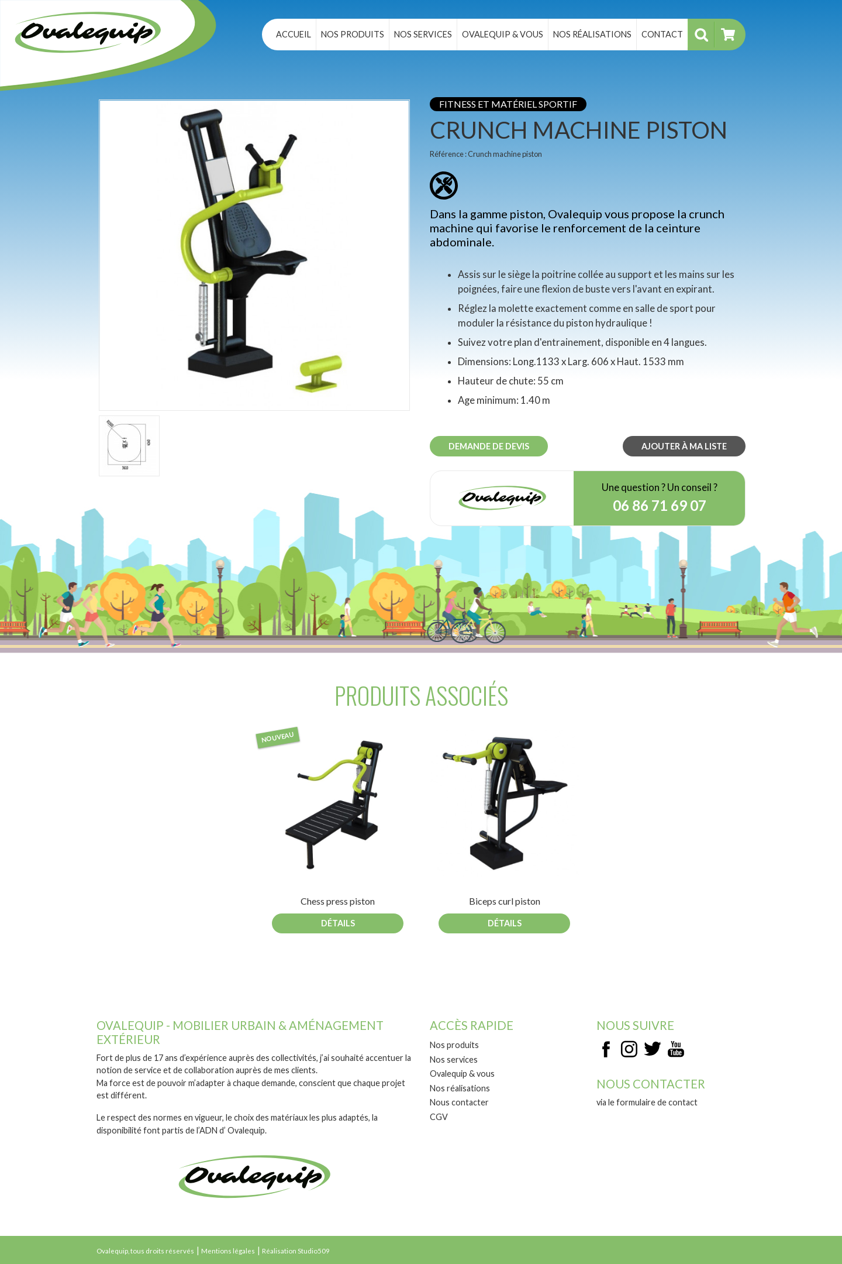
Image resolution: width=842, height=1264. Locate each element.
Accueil (293, 34)
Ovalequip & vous (502, 34)
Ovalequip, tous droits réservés (145, 1251)
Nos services (423, 34)
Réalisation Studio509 (296, 1251)
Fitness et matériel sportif (508, 103)
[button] (254, 254)
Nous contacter (459, 1102)
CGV (439, 1117)
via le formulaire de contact (647, 1102)
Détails (338, 923)
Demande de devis (488, 446)
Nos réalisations (592, 34)
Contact (662, 34)
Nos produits (352, 34)
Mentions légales (228, 1251)
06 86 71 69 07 (659, 505)
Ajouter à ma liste (684, 446)
